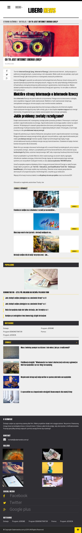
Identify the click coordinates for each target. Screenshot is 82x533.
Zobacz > (74, 206)
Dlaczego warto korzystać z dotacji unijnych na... (33, 232)
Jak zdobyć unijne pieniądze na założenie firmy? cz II (25, 298)
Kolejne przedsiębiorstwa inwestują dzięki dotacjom (25, 315)
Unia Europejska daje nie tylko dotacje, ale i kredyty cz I (26, 309)
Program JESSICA (9, 335)
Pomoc (43, 332)
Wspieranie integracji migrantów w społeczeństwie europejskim (46, 377)
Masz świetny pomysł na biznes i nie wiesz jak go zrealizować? (45, 347)
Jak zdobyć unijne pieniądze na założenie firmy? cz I (25, 303)
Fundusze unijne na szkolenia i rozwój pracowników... (35, 210)
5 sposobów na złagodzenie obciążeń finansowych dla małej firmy (46, 391)
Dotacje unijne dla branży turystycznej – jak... (31, 254)
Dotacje (6, 328)
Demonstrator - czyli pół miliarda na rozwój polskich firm (26, 292)
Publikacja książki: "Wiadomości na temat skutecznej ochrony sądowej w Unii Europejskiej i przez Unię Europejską (49, 363)
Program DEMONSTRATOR (12, 332)
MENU (18, 7)
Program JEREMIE (47, 328)
